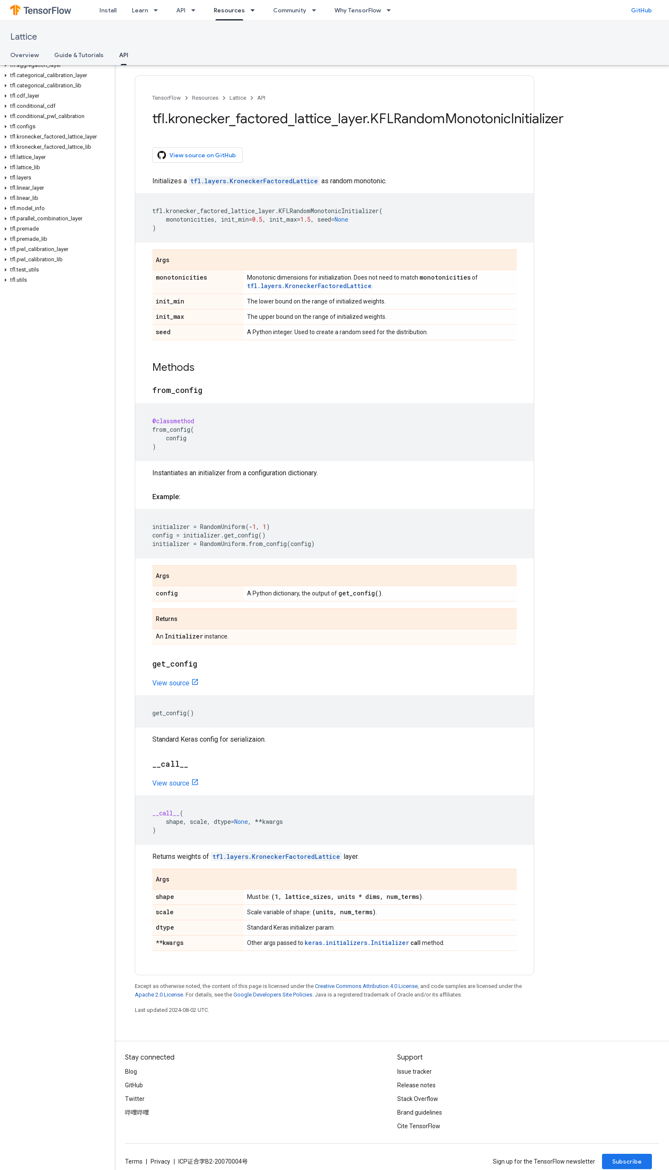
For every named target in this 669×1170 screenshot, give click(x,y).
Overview (24, 55)
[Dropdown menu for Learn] (158, 10)
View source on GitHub (196, 155)
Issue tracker (414, 1071)
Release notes (416, 1085)
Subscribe (627, 1161)
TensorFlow (166, 98)
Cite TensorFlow (418, 1126)
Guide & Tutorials (79, 55)
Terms (134, 1161)
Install (107, 10)
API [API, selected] (123, 55)
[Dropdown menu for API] (196, 10)
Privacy (160, 1161)
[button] (55, 65)
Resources (205, 98)
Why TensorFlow (357, 10)
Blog (131, 1071)
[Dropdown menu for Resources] (255, 10)
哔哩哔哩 (137, 1112)
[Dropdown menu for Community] (316, 10)
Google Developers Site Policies (272, 994)
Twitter (135, 1098)
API (181, 10)
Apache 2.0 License (159, 994)
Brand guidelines (419, 1112)
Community (289, 10)
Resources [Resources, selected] (229, 10)
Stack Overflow (417, 1098)
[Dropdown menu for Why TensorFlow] (391, 10)
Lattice (23, 37)
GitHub (641, 10)
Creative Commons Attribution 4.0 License (366, 986)
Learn (140, 10)
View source (170, 683)
